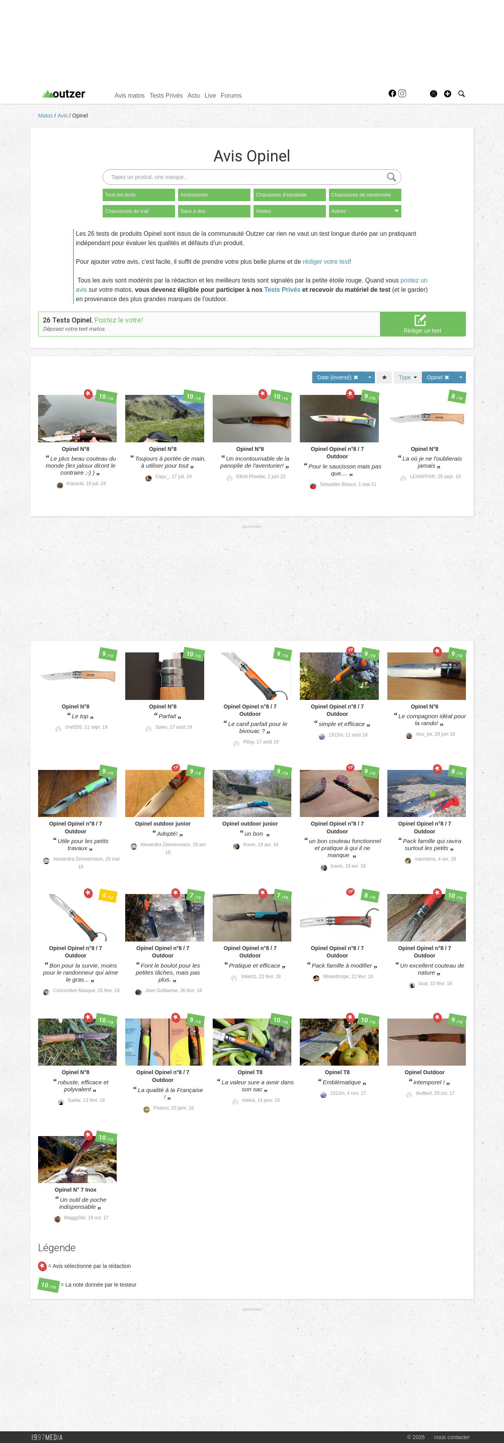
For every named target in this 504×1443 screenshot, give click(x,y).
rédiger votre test (326, 261)
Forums (231, 95)
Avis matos (130, 95)
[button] (447, 93)
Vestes (263, 211)
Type (408, 377)
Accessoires (194, 195)
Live (210, 95)
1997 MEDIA (49, 1437)
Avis (63, 115)
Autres (365, 211)
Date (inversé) (338, 377)
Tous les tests (120, 195)
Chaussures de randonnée (361, 195)
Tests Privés (165, 95)
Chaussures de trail (127, 211)
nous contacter (452, 1437)
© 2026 (416, 1437)
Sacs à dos (192, 211)
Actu (193, 95)
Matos (46, 115)
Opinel (80, 115)
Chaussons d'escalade (281, 195)
